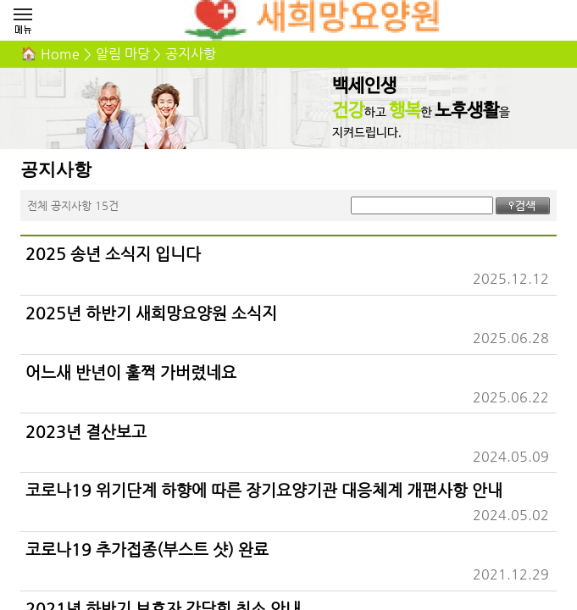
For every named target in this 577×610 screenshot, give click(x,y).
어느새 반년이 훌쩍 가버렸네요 (130, 372)
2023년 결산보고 (86, 431)
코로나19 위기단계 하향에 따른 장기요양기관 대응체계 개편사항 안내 (263, 489)
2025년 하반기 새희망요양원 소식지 (151, 312)
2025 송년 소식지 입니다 (113, 253)
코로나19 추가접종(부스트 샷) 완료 (147, 549)
